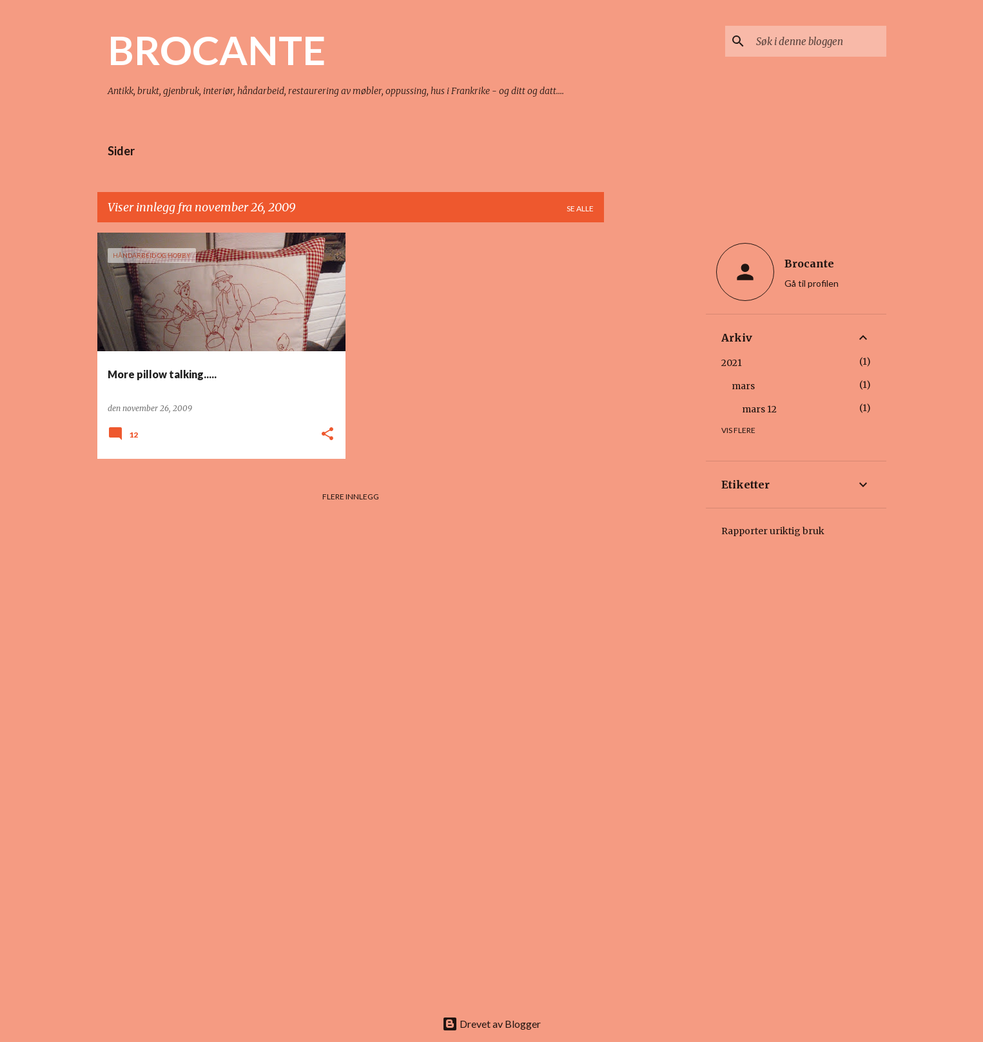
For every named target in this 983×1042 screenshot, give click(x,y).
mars (743, 386)
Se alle (580, 208)
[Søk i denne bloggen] (818, 41)
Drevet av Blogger (491, 1024)
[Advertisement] (655, 426)
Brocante (809, 263)
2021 (731, 363)
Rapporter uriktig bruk (772, 531)
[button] (327, 434)
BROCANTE (217, 49)
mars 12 (759, 409)
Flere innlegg (350, 496)
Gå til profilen (811, 283)
